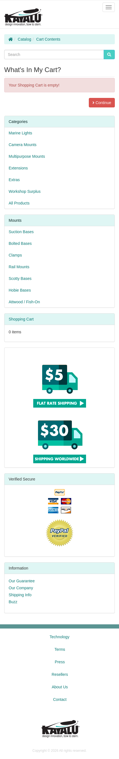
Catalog (24, 39)
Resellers (60, 674)
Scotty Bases (20, 278)
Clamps (15, 255)
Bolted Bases (20, 243)
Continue (101, 102)
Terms (59, 649)
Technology (60, 637)
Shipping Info (20, 595)
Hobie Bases (20, 290)
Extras (14, 180)
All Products (19, 203)
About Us (60, 687)
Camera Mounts (23, 144)
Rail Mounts (19, 267)
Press (60, 662)
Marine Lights (20, 133)
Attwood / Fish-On (24, 302)
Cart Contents (48, 39)
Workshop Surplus (25, 191)
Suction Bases (21, 232)
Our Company (21, 588)
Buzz (13, 602)
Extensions (18, 168)
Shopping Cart (21, 319)
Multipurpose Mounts (27, 156)
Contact (59, 699)
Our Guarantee (22, 581)
